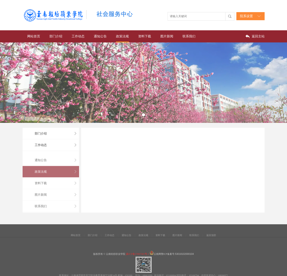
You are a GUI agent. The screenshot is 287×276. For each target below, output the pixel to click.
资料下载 (144, 36)
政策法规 (122, 36)
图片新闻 (166, 36)
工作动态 (78, 36)
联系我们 (189, 36)
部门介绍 (55, 36)
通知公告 (100, 36)
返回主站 (258, 36)
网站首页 (33, 36)
